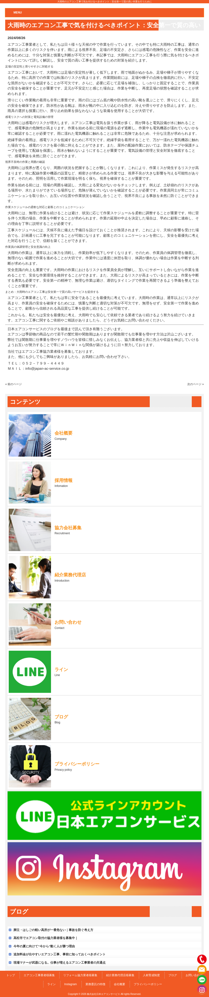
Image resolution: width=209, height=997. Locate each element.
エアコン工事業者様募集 (39, 975)
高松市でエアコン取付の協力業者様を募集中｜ (45, 938)
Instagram (70, 984)
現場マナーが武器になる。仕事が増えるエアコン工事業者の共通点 (59, 962)
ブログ (172, 975)
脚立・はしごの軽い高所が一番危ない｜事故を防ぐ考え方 (53, 930)
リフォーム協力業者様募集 (80, 975)
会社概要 (119, 984)
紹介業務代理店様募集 (120, 975)
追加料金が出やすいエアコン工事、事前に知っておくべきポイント (59, 954)
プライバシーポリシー (148, 984)
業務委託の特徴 (95, 984)
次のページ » (195, 384)
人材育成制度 (151, 975)
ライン (51, 984)
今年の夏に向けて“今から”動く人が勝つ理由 (44, 946)
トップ (10, 975)
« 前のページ (13, 384)
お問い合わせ (194, 975)
